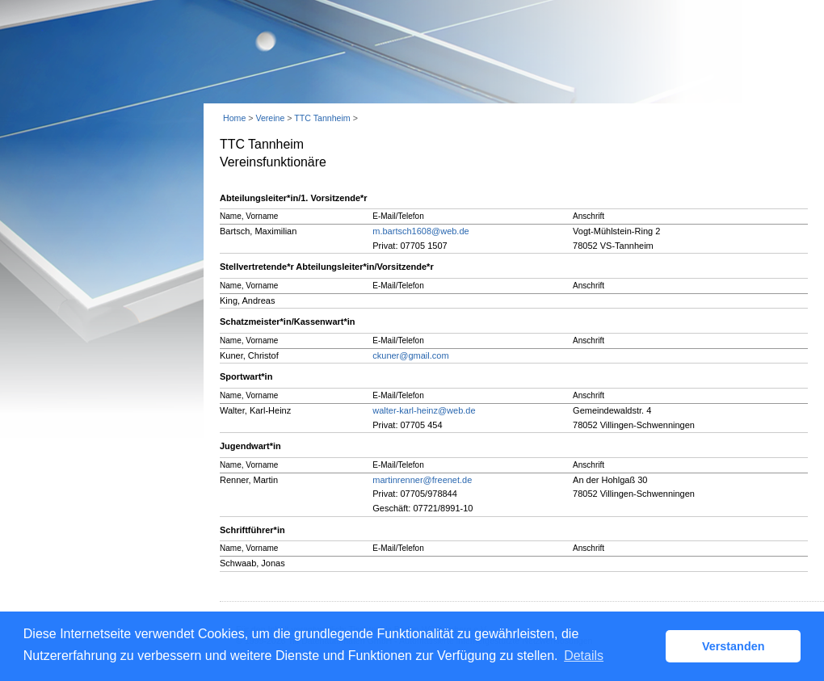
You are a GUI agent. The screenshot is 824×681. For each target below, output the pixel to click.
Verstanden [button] (733, 646)
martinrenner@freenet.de (422, 480)
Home (234, 118)
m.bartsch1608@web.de (420, 231)
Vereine (269, 118)
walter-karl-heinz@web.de (423, 410)
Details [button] (583, 655)
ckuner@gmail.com (410, 355)
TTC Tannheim (322, 118)
